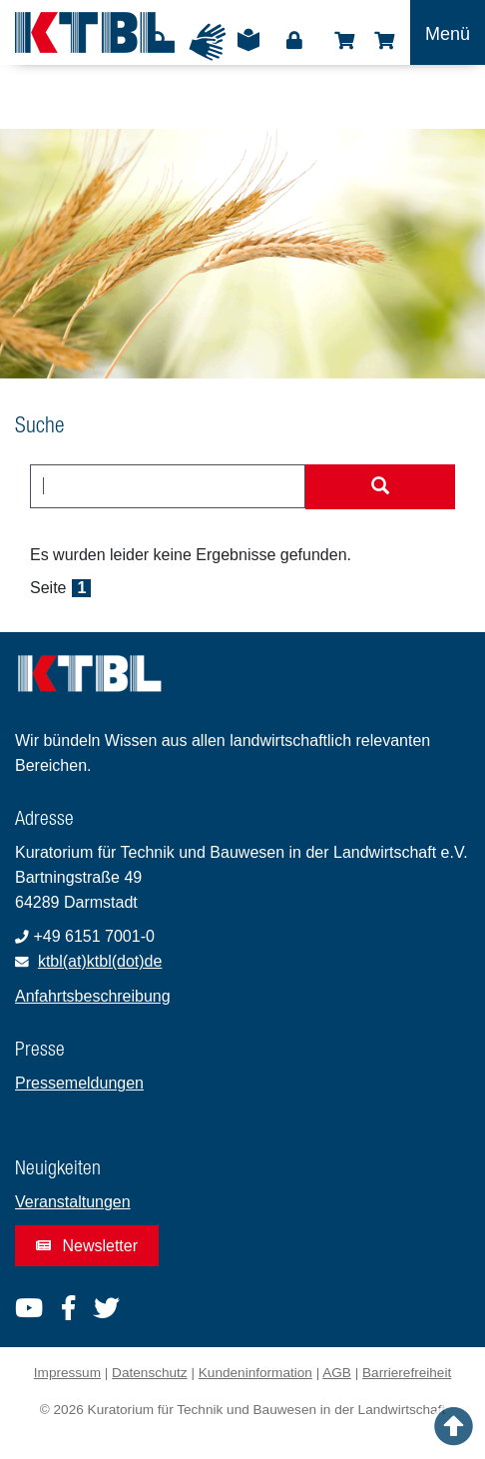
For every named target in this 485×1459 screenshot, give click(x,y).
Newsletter (87, 1245)
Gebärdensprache (208, 42)
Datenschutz (150, 1372)
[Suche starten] (380, 487)
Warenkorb (384, 41)
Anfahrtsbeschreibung (93, 996)
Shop (344, 41)
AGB (336, 1372)
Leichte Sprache (248, 47)
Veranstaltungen (73, 1201)
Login (294, 41)
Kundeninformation (255, 1372)
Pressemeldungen (79, 1083)
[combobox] (167, 486)
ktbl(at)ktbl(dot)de (100, 961)
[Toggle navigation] (447, 32)
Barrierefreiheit (406, 1372)
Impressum (67, 1372)
